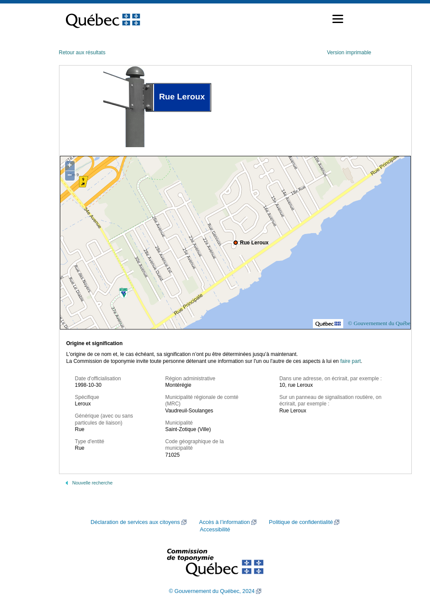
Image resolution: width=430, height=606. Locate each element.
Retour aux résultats (82, 52)
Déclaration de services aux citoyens (135, 522)
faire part (350, 361)
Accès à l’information (224, 522)
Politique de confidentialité (301, 522)
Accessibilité (215, 530)
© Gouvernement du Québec (380, 323)
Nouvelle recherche (92, 482)
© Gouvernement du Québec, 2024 (212, 591)
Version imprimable (349, 52)
